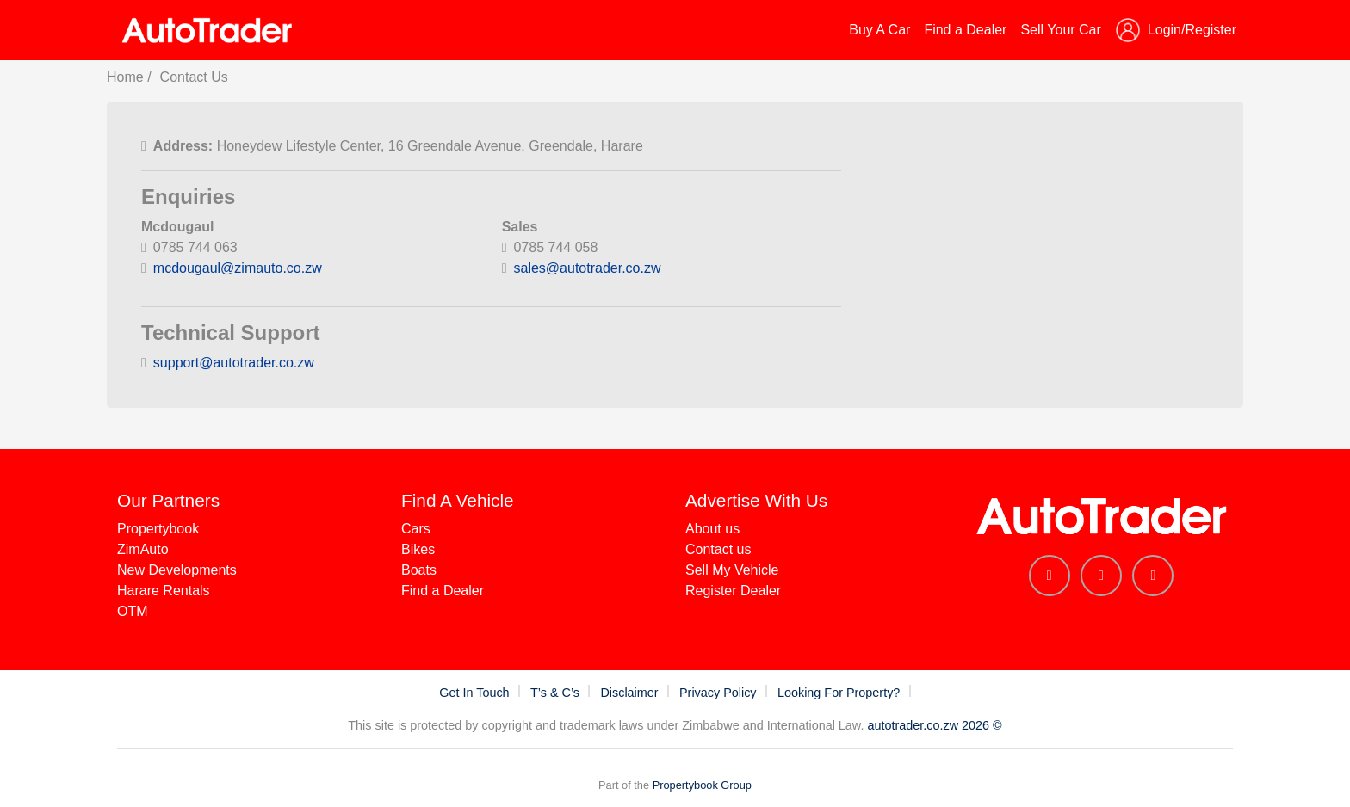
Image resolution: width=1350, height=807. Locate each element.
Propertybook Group (702, 785)
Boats (419, 570)
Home (125, 77)
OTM (132, 611)
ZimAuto (143, 549)
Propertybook (158, 528)
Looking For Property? (840, 692)
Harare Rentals (163, 590)
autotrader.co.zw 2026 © (934, 725)
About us (712, 528)
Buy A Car (879, 29)
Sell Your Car (1060, 29)
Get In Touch (475, 692)
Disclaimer (630, 692)
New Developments (177, 570)
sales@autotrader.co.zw (587, 268)
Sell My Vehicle (732, 570)
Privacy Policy (719, 692)
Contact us (718, 549)
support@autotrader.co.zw (233, 362)
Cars (415, 528)
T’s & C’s (556, 692)
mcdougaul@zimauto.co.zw (237, 268)
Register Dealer (733, 590)
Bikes (418, 549)
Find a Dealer (965, 29)
